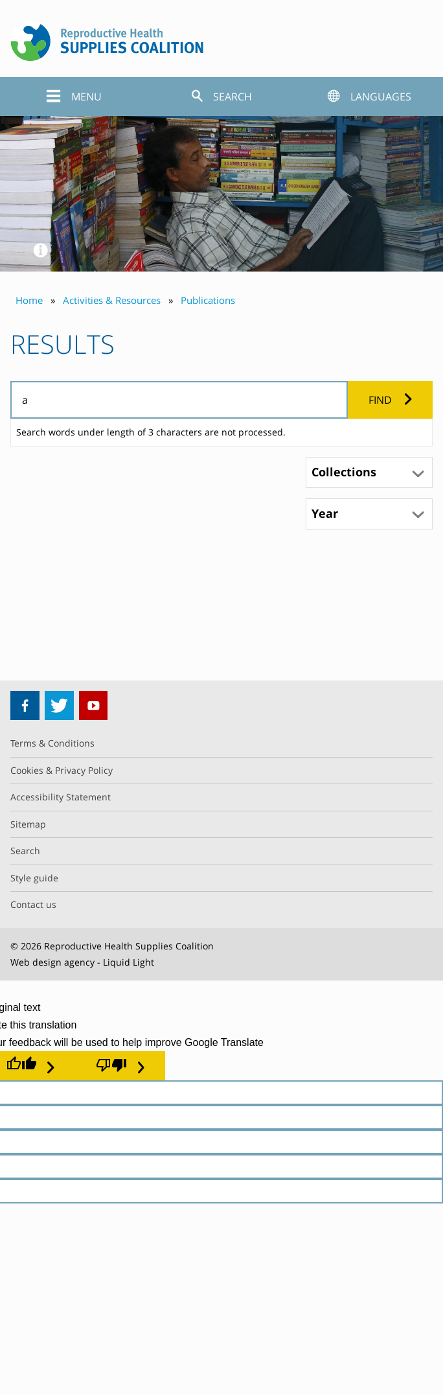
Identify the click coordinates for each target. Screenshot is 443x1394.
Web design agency (52, 962)
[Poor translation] (120, 1065)
